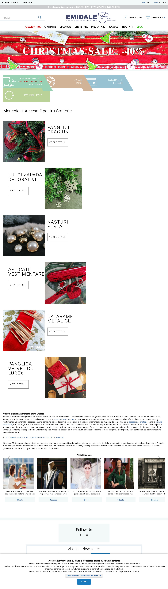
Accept (84, 582)
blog (140, 26)
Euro (163, 2)
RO (143, 2)
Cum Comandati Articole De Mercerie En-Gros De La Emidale (33, 437)
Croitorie (50, 26)
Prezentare (98, 26)
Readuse (113, 26)
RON (156, 2)
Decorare (65, 26)
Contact (27, 2)
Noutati (127, 26)
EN (150, 2)
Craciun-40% (33, 26)
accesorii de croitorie (138, 422)
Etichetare (81, 26)
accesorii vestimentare (64, 419)
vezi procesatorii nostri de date (82, 575)
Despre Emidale (10, 2)
